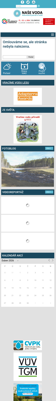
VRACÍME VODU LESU (15, 82)
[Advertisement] (28, 323)
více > (48, 148)
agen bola (14, 77)
